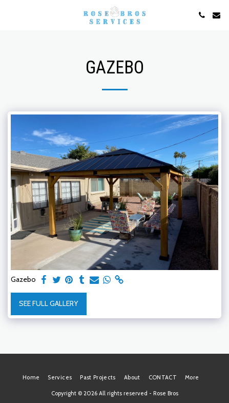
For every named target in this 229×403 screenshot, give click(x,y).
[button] (11, 15)
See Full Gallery (48, 303)
